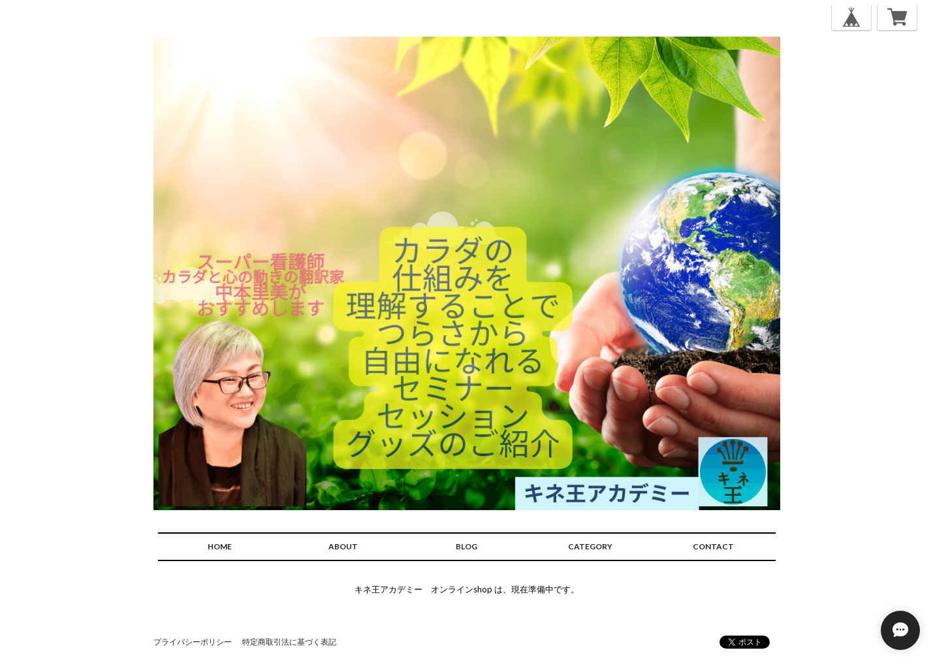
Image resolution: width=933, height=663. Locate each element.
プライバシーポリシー (192, 642)
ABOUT (343, 546)
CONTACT (713, 546)
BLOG (466, 546)
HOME (220, 546)
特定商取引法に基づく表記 (289, 642)
